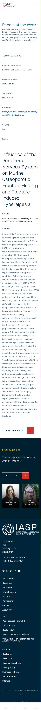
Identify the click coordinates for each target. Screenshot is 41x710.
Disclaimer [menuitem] (7, 654)
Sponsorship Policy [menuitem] (11, 672)
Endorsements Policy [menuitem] (12, 663)
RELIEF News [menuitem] (8, 630)
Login (36, 706)
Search (25, 706)
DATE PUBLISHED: (10, 79)
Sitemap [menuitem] (6, 681)
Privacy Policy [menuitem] (8, 668)
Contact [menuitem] (6, 650)
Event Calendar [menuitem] (9, 592)
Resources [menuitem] (7, 583)
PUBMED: (6, 107)
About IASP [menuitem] (7, 610)
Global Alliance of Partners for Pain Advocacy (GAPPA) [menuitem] (18, 640)
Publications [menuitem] (8, 579)
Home (5, 706)
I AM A (15, 706)
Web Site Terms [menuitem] (9, 676)
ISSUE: (5, 139)
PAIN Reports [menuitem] (8, 625)
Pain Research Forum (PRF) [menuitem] (15, 621)
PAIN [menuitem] (4, 617)
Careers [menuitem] (5, 605)
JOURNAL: (7, 93)
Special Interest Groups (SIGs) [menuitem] (16, 634)
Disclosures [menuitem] (7, 659)
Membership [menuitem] (8, 601)
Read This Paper (14, 431)
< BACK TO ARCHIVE (11, 56)
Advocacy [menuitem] (7, 597)
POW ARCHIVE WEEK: (11, 65)
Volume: (6, 125)
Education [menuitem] (7, 588)
